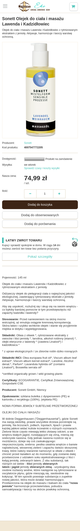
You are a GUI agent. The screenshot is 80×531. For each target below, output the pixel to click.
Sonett (28, 142)
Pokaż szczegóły (40, 256)
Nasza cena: (9, 175)
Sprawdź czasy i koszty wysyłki (42, 168)
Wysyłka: (7, 164)
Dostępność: (9, 158)
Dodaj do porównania (39, 224)
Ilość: (5, 190)
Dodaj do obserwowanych (40, 215)
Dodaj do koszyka (40, 204)
